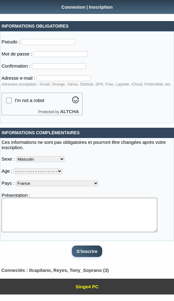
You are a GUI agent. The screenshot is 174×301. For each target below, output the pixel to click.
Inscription (101, 7)
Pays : (8, 183)
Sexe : (8, 159)
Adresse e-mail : (18, 78)
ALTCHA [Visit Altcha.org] (69, 111)
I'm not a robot (29, 100)
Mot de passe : (17, 53)
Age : (7, 171)
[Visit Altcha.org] (75, 101)
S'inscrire (87, 257)
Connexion (73, 7)
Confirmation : (16, 66)
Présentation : (16, 195)
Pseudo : (11, 41)
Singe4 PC (87, 293)
